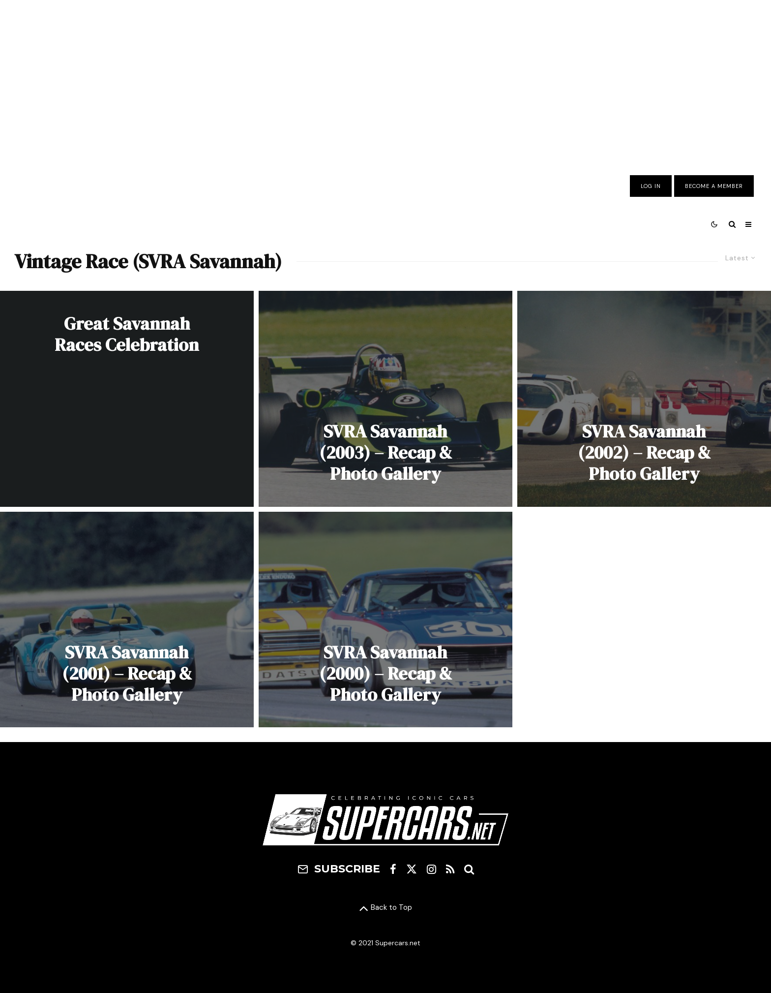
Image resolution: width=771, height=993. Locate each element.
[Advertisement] (385, 80)
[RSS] (450, 869)
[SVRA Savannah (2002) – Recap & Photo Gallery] (644, 399)
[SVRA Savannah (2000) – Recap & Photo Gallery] (385, 620)
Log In (651, 186)
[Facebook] (393, 869)
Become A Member (714, 186)
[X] (411, 869)
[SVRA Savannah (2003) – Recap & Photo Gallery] (385, 399)
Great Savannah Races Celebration (127, 334)
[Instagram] (431, 869)
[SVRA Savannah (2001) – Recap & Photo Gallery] (127, 620)
